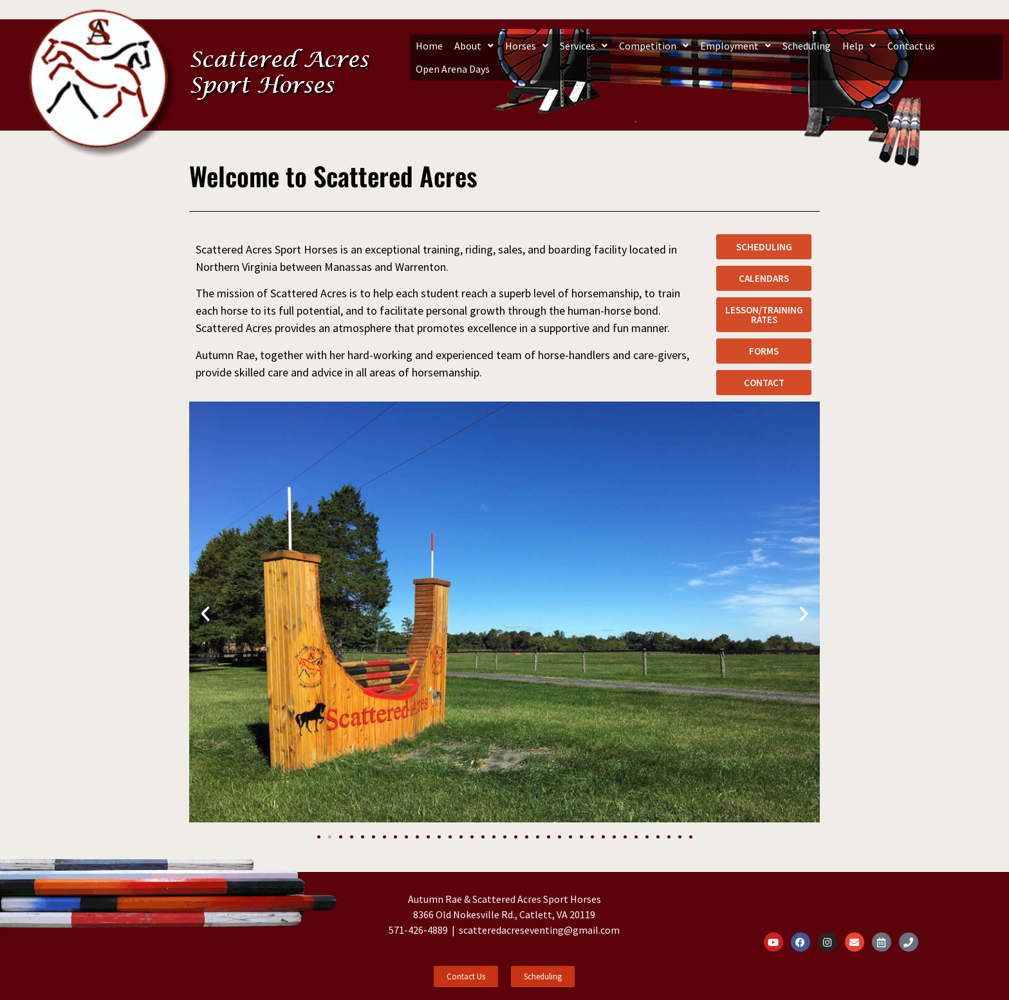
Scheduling (806, 45)
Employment (735, 45)
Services (583, 45)
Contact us (911, 45)
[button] (474, 45)
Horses (526, 45)
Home (429, 45)
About (474, 45)
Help (859, 45)
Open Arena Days (453, 68)
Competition (654, 45)
